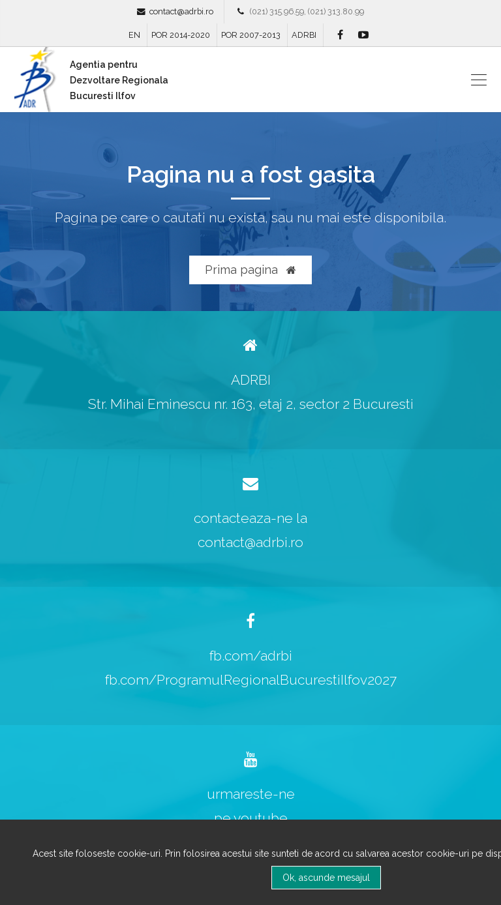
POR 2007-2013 (251, 35)
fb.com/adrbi (250, 655)
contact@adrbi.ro (181, 11)
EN (134, 35)
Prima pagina (250, 269)
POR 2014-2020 (180, 35)
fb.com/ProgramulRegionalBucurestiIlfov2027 (251, 680)
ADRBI (304, 35)
